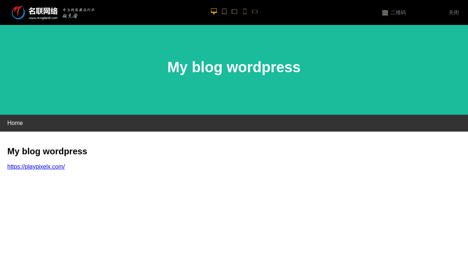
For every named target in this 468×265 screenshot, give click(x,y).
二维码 (398, 12)
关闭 (454, 12)
